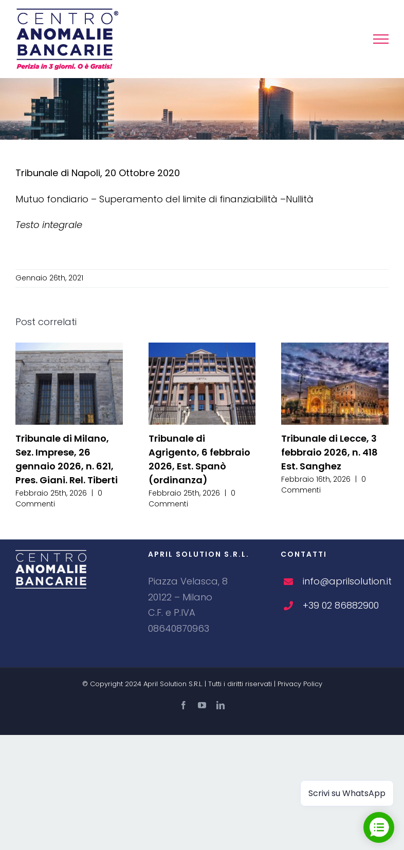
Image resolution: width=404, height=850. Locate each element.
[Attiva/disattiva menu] (380, 39)
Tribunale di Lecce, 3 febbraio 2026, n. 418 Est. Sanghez (329, 452)
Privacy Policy (300, 684)
